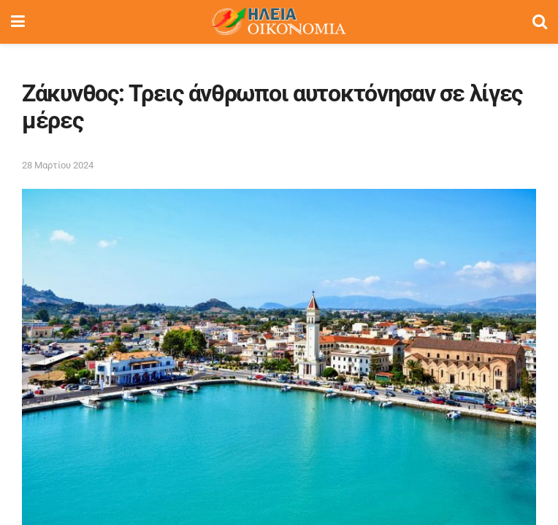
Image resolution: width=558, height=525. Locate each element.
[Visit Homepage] (278, 21)
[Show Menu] (18, 22)
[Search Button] (539, 22)
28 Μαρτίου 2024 (57, 165)
